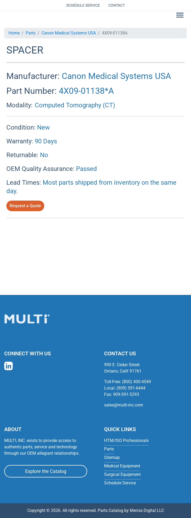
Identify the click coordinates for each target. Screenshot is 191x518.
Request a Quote (25, 205)
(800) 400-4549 (136, 381)
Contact (116, 5)
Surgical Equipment (122, 474)
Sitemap (112, 457)
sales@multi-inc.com (123, 405)
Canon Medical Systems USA (69, 33)
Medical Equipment (122, 465)
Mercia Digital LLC (147, 510)
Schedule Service (83, 5)
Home (14, 33)
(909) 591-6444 (131, 388)
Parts (30, 33)
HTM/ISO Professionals (126, 440)
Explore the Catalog (45, 471)
